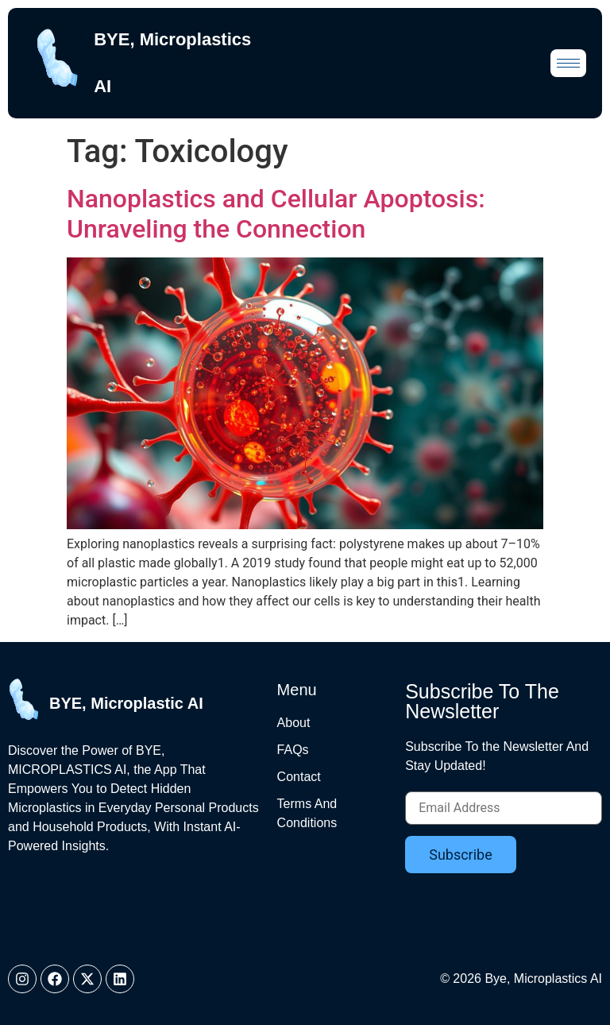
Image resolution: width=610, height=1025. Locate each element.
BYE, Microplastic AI (126, 703)
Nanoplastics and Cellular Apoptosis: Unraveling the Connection (276, 214)
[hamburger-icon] (568, 63)
